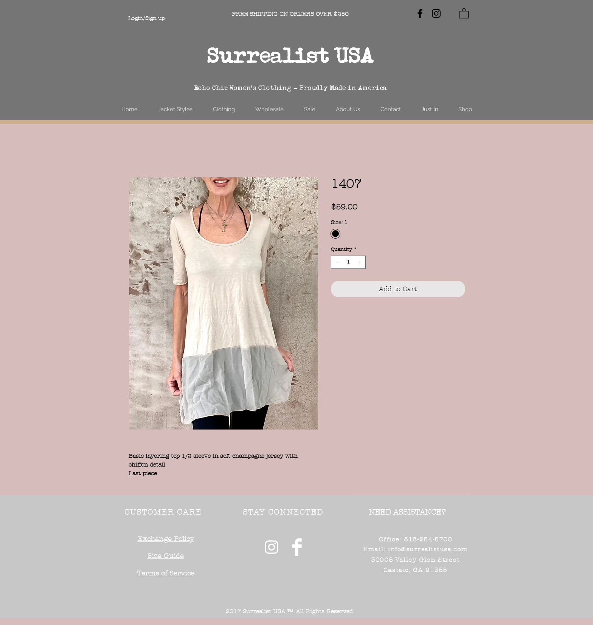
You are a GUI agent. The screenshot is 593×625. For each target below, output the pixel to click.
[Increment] (360, 262)
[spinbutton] (348, 262)
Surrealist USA (290, 55)
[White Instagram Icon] (271, 547)
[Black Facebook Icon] (420, 13)
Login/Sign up (146, 18)
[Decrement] (336, 262)
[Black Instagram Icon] (436, 13)
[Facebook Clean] (297, 547)
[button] (464, 13)
